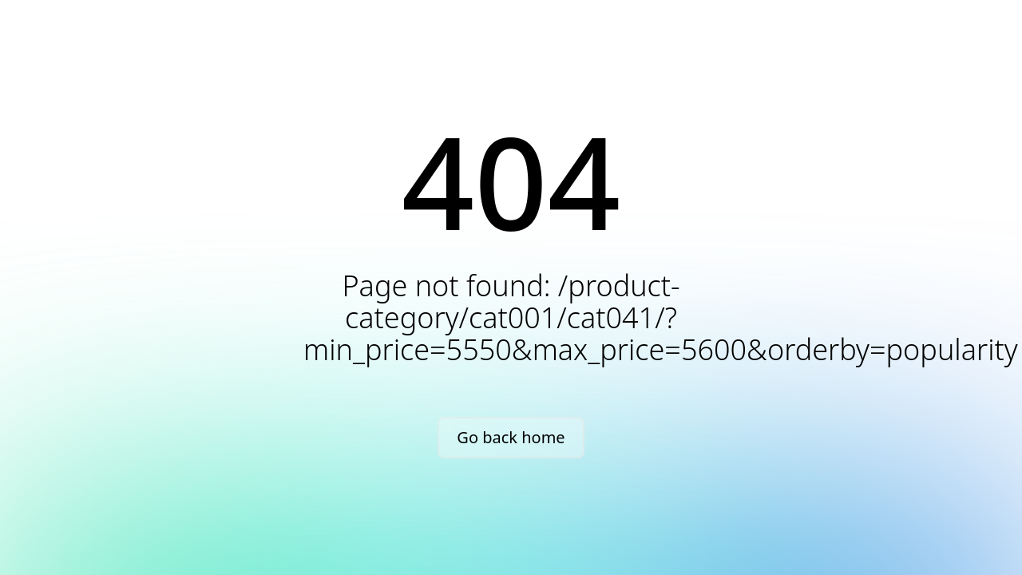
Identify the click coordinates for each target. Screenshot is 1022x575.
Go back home (510, 437)
